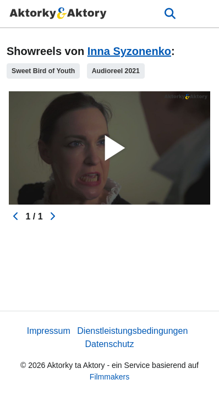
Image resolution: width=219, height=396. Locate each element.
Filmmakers (109, 376)
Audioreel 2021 (116, 71)
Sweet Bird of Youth (43, 71)
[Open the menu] (170, 14)
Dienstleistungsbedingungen (132, 331)
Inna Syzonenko (129, 51)
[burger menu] (202, 14)
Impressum (48, 331)
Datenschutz (109, 344)
